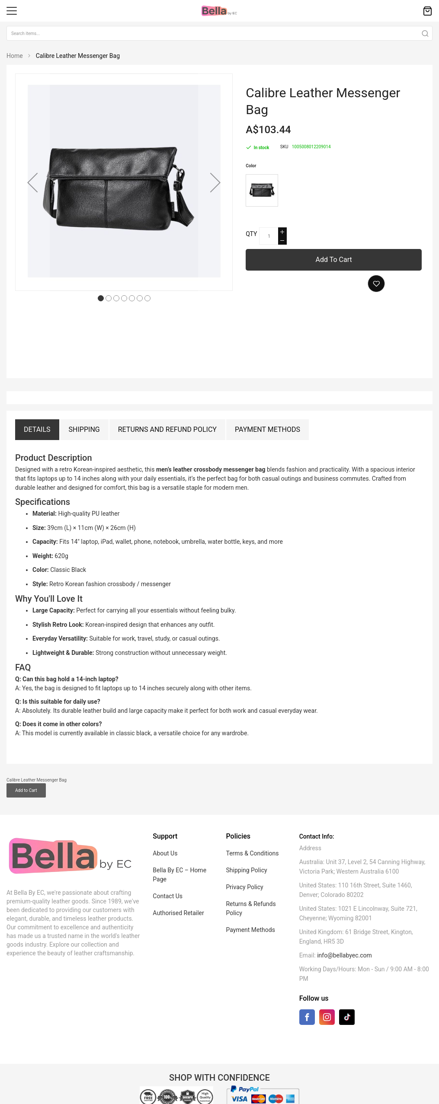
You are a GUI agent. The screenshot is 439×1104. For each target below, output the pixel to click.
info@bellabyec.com (344, 934)
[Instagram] (327, 998)
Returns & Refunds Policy (251, 888)
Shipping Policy (246, 849)
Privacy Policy (244, 866)
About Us (165, 832)
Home (14, 55)
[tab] (37, 429)
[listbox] (335, 191)
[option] (262, 190)
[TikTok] (347, 996)
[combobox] (219, 33)
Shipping (84, 429)
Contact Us (168, 875)
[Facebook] (307, 998)
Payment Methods (267, 429)
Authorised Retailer (178, 892)
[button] (32, 182)
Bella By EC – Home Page (179, 854)
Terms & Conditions (252, 832)
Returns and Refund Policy (167, 429)
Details (37, 429)
